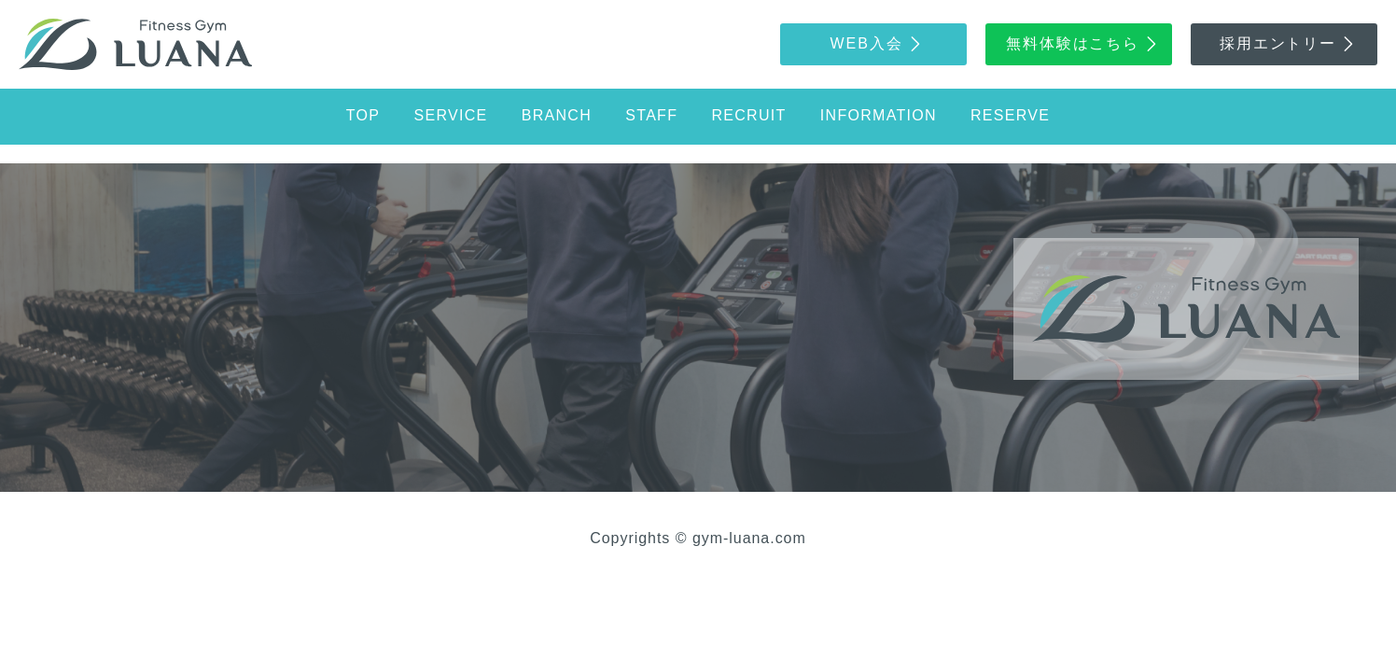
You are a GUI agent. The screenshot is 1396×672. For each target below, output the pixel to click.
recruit (748, 115)
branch (557, 115)
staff (651, 115)
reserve (1010, 115)
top (363, 115)
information (878, 115)
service (451, 115)
